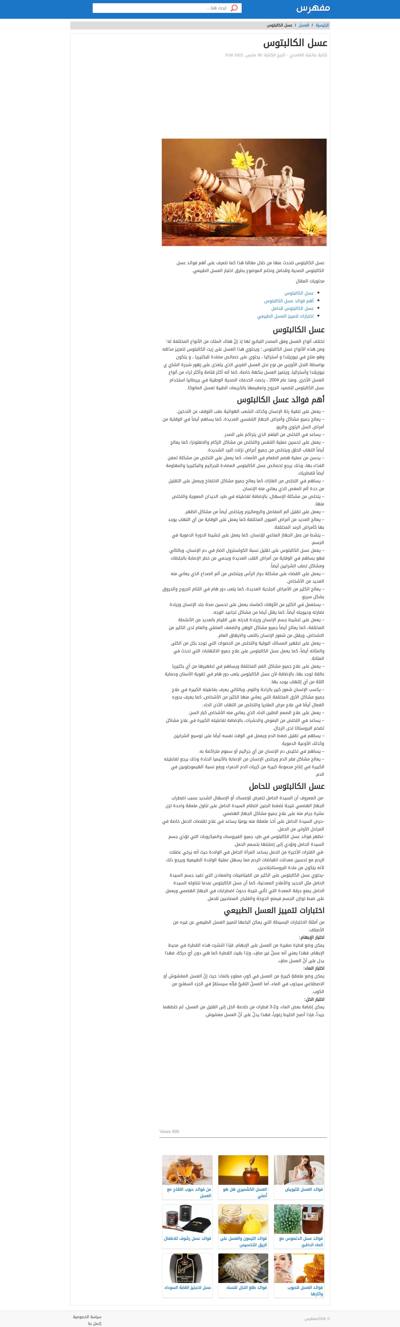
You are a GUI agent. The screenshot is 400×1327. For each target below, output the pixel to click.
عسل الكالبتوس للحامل (292, 308)
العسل (304, 25)
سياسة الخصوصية (87, 1317)
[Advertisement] (243, 98)
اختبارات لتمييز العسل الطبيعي (285, 316)
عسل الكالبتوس (299, 293)
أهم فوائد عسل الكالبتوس (289, 301)
